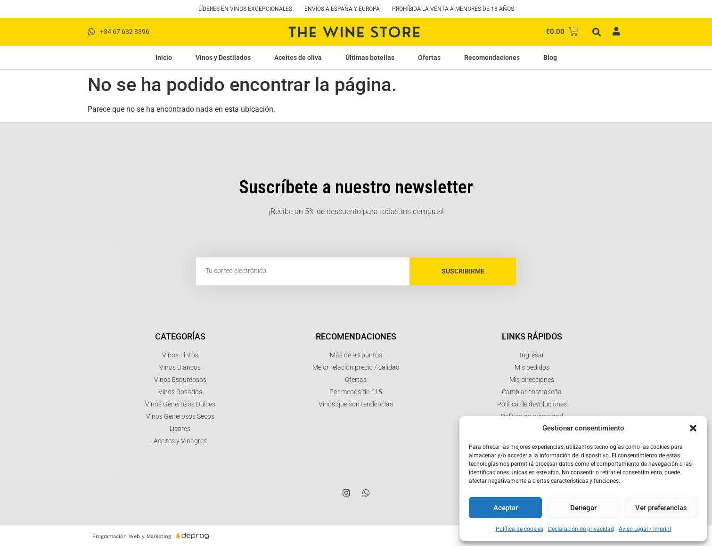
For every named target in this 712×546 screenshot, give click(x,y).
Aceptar (505, 508)
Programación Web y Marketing (131, 536)
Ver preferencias (661, 508)
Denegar (583, 508)
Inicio (163, 57)
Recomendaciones (492, 57)
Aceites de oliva (298, 57)
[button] (693, 428)
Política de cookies (519, 529)
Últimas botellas (369, 57)
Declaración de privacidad (581, 529)
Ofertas (429, 57)
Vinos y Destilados (223, 57)
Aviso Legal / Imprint (645, 529)
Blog (550, 57)
